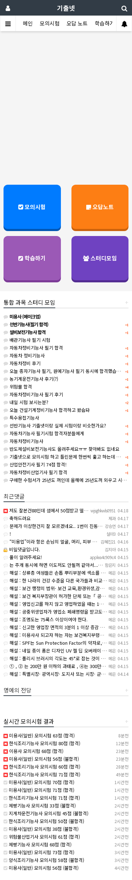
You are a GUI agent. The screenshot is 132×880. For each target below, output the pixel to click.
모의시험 (49, 23)
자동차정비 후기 (22, 363)
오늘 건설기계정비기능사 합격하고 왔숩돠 (47, 410)
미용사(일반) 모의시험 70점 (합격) (39, 782)
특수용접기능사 (21, 417)
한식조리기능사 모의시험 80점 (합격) (42, 743)
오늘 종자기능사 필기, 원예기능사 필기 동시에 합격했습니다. (65, 371)
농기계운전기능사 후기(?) (31, 378)
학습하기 (104, 23)
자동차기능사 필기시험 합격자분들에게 (44, 433)
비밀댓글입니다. (22, 549)
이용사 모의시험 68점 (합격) (33, 751)
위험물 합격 (18, 386)
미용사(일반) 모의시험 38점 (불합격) (41, 829)
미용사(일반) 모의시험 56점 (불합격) (41, 758)
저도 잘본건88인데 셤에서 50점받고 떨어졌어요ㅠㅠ (56, 510)
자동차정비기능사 (23, 441)
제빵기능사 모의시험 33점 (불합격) (40, 805)
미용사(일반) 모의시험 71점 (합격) (39, 790)
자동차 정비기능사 (24, 355)
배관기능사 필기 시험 (27, 340)
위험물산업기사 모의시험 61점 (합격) (42, 836)
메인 (28, 23)
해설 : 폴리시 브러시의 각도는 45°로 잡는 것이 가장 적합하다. (66, 658)
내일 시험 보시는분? (26, 402)
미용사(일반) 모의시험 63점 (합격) (39, 735)
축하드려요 (17, 518)
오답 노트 (77, 23)
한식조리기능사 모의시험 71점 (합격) (42, 774)
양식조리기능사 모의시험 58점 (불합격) (44, 860)
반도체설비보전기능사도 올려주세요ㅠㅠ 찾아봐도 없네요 (61, 448)
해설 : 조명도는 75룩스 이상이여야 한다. (46, 619)
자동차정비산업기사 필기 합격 (35, 472)
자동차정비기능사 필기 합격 (33, 347)
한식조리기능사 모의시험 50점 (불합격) (44, 821)
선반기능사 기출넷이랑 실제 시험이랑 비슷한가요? (55, 425)
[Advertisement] (66, 104)
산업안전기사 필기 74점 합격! (35, 464)
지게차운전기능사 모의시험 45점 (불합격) (46, 813)
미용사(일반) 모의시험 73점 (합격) (39, 852)
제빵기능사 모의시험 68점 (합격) (37, 844)
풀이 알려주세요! (23, 557)
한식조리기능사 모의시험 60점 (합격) (42, 766)
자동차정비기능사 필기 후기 (33, 394)
